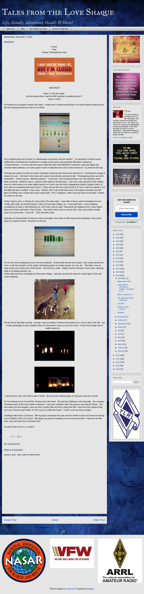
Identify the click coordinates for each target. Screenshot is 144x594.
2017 (118, 265)
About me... (11, 29)
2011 (118, 362)
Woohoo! (120, 312)
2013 (118, 355)
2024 (118, 241)
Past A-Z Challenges (60, 29)
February (121, 348)
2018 (118, 262)
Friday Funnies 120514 (123, 308)
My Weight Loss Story (38, 29)
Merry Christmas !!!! (125, 295)
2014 (118, 275)
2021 (118, 251)
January (121, 351)
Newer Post (10, 520)
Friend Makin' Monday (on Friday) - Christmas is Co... (125, 288)
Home (55, 520)
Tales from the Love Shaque (58, 12)
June (120, 334)
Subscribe (126, 214)
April (120, 341)
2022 (118, 248)
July (119, 330)
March (120, 344)
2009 (118, 369)
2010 (118, 366)
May (119, 337)
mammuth (70, 589)
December (122, 278)
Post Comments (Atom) (60, 527)
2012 (118, 359)
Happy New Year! (124, 281)
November (122, 317)
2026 (118, 234)
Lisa (128, 111)
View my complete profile (122, 137)
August (121, 327)
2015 (118, 272)
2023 (118, 245)
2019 (118, 258)
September (122, 324)
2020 (118, 255)
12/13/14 (120, 303)
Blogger (90, 589)
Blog (23, 29)
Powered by (126, 222)
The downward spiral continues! (125, 299)
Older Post (99, 520)
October (121, 320)
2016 (118, 269)
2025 (118, 238)
